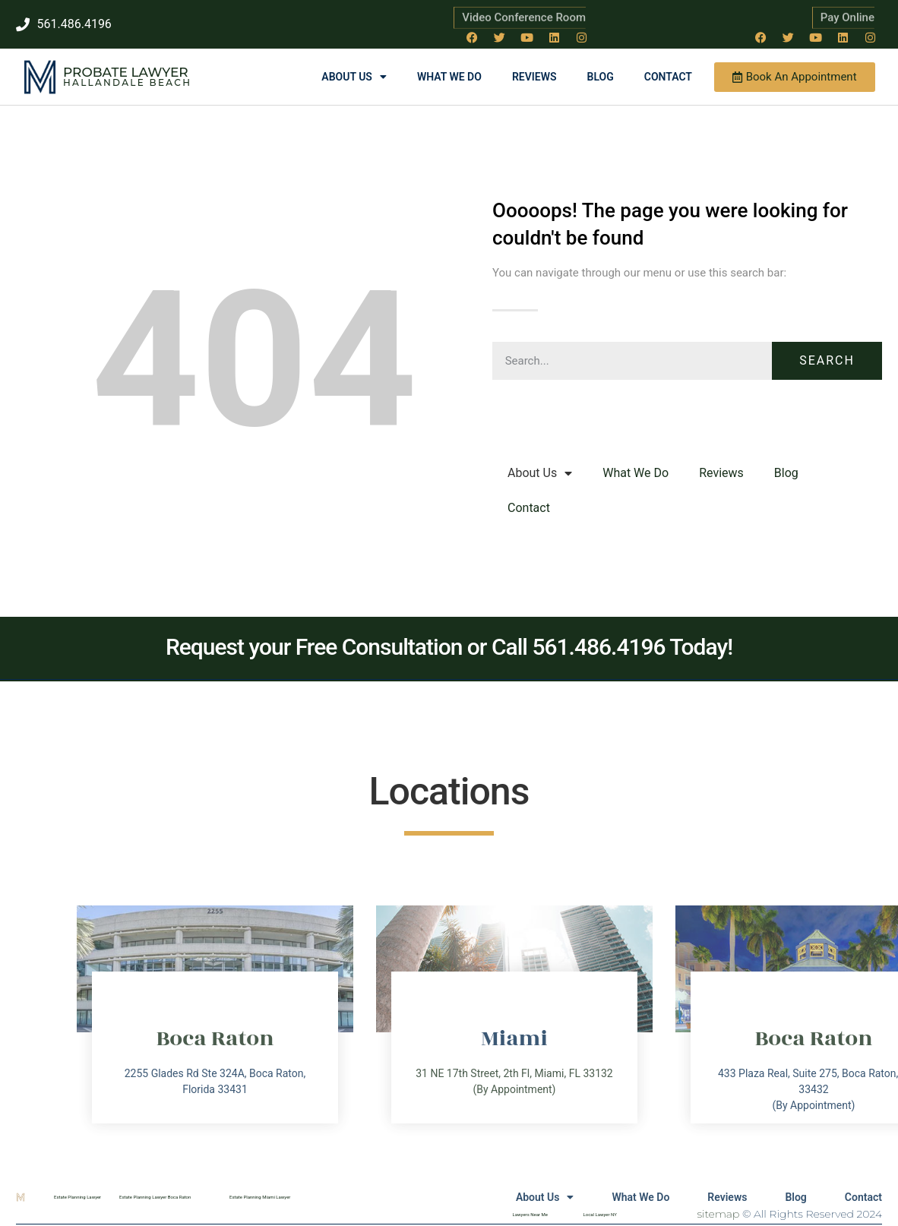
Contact (668, 77)
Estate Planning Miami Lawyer (259, 1196)
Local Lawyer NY (600, 1214)
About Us (354, 76)
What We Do (449, 77)
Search (827, 360)
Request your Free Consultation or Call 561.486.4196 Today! (449, 647)
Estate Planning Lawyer (77, 1196)
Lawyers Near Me (530, 1214)
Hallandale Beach (127, 82)
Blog (600, 77)
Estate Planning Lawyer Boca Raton (155, 1196)
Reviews (534, 77)
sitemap (718, 1214)
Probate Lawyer (125, 72)
